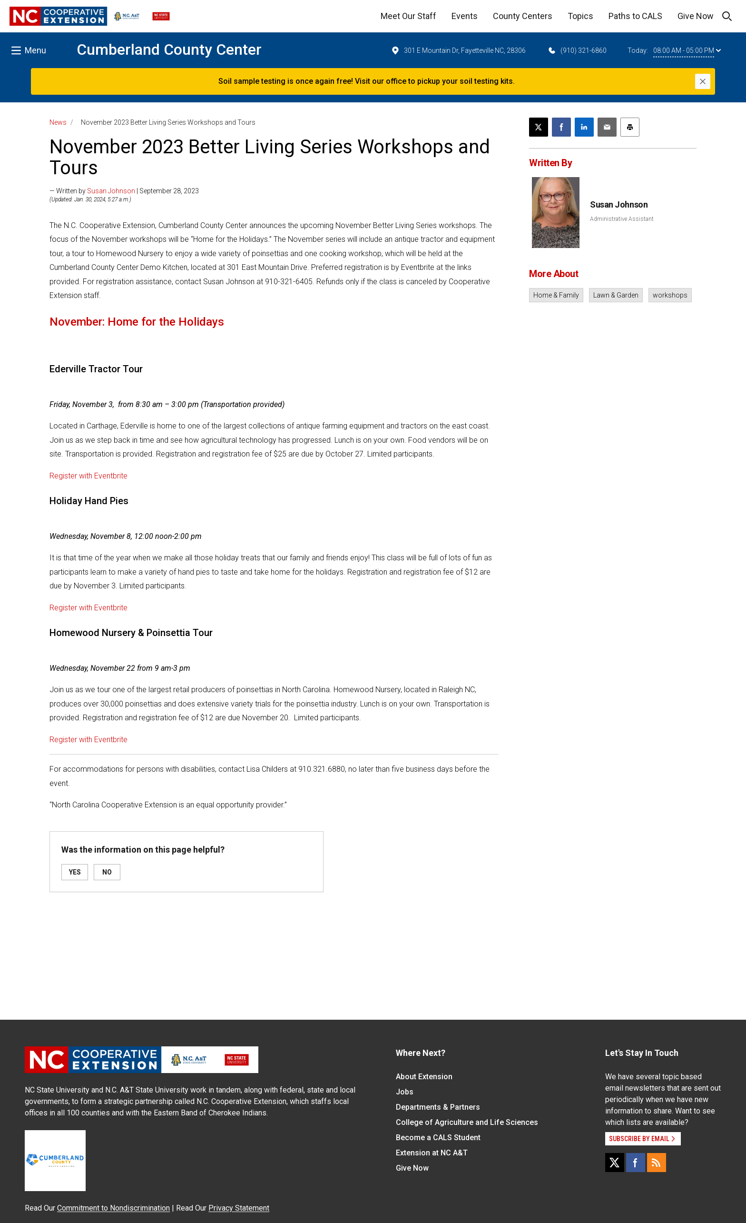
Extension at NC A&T (432, 1152)
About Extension (424, 1076)
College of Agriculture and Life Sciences (467, 1122)
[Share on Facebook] (561, 127)
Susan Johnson (111, 191)
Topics (580, 16)
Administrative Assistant (622, 219)
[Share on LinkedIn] (584, 127)
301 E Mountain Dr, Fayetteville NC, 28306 (458, 50)
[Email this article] (607, 127)
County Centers (522, 16)
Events (465, 16)
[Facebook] (635, 1162)
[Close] (702, 81)
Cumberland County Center (169, 49)
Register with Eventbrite (88, 475)
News (58, 122)
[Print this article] (629, 127)
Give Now (695, 16)
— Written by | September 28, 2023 (124, 191)
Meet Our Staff (408, 16)
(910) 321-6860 (577, 50)
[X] (614, 1162)
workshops (670, 295)
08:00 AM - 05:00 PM (687, 50)
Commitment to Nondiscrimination (113, 1208)
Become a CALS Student (438, 1137)
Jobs (404, 1091)
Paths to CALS (635, 16)
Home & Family (556, 295)
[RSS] (656, 1162)
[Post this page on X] (538, 127)
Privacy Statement (238, 1208)
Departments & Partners (438, 1107)
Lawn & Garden (615, 295)
